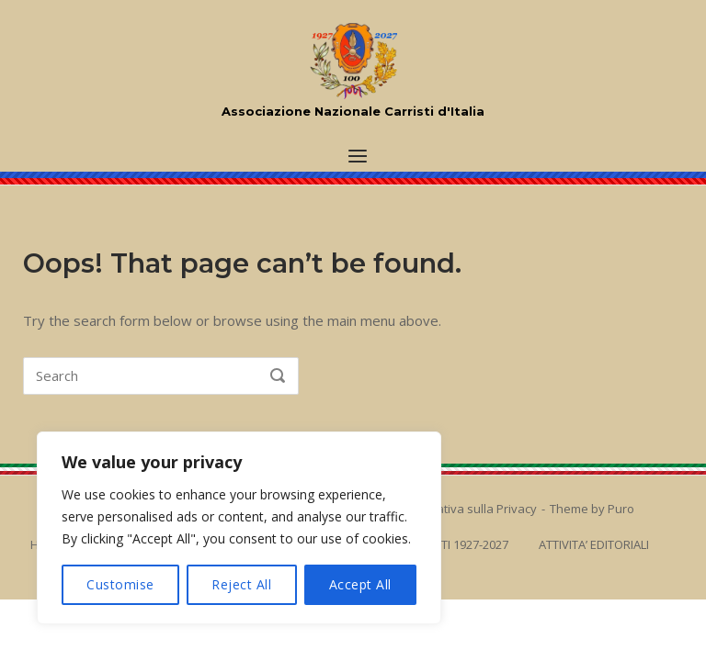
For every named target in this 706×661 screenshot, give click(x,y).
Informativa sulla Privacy (468, 508)
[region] (239, 527)
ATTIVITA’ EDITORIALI (594, 544)
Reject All (241, 584)
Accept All (360, 584)
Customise (120, 584)
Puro (621, 508)
